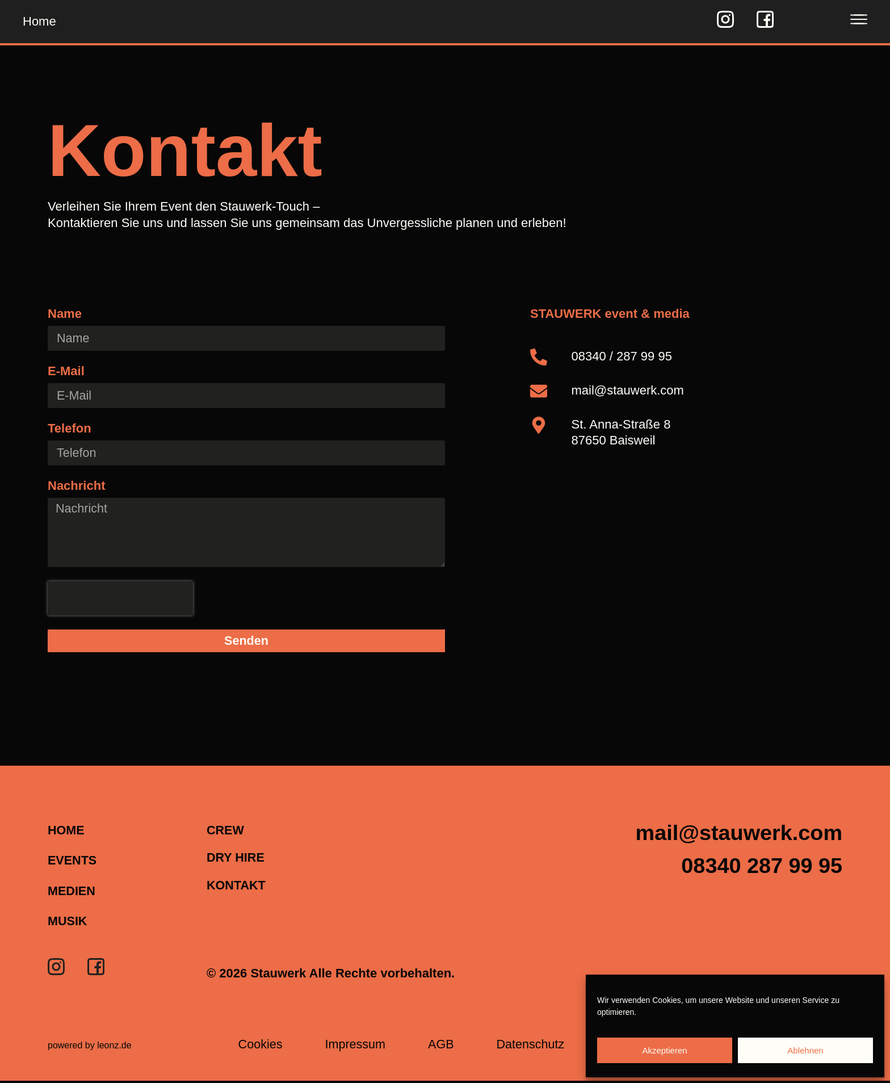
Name (65, 314)
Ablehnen (805, 1050)
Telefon (69, 429)
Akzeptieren (664, 1050)
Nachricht (76, 486)
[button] (757, 870)
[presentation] (120, 601)
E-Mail (66, 371)
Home (39, 21)
